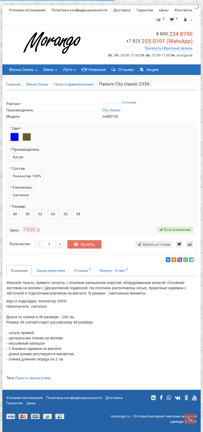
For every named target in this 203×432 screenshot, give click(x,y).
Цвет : (17, 128)
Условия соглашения (27, 10)
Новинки (94, 69)
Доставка (122, 10)
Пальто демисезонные (73, 84)
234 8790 (174, 34)
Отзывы (122, 69)
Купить (84, 244)
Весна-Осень (23, 68)
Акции (149, 69)
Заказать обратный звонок (169, 48)
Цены (164, 10)
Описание (19, 270)
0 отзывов (129, 102)
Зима (50, 68)
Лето (69, 68)
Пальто (21, 378)
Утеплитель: (22, 187)
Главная (13, 84)
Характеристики (50, 270)
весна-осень (40, 378)
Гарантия (145, 10)
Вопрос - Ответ (114, 270)
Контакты (183, 10)
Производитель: (26, 149)
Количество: (20, 244)
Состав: (18, 168)
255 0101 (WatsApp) (159, 41)
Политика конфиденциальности (79, 10)
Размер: (19, 206)
